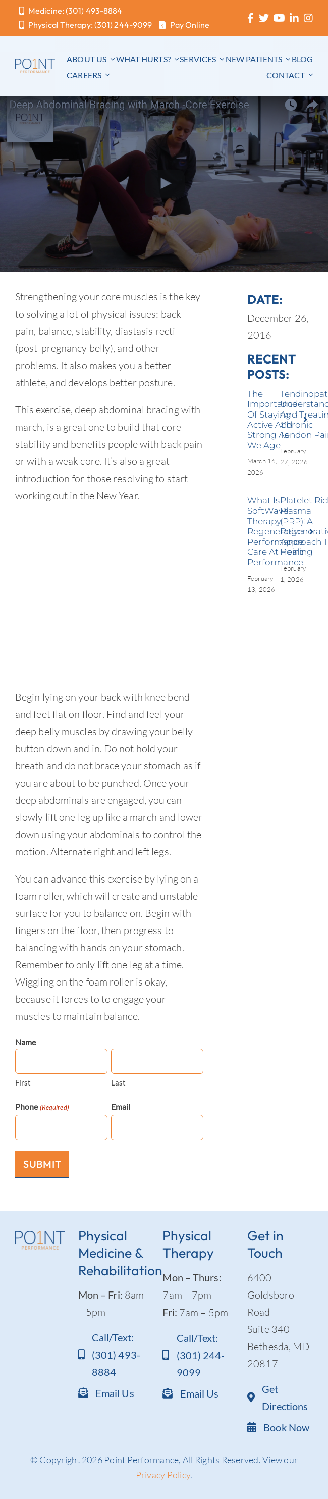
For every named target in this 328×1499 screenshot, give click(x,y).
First (23, 1082)
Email (121, 1106)
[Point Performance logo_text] (35, 63)
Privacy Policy (163, 1474)
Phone (42, 1107)
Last (118, 1082)
